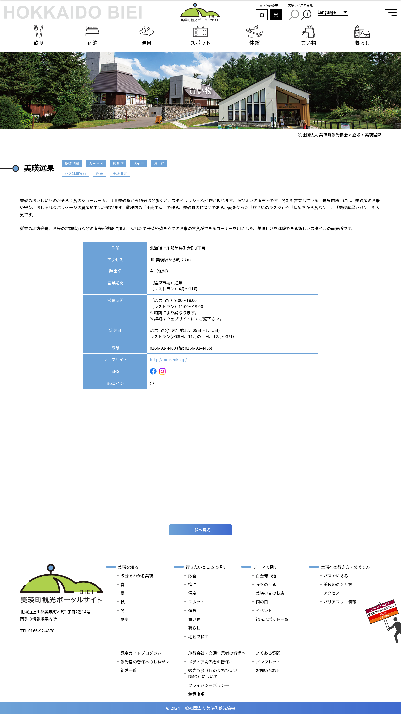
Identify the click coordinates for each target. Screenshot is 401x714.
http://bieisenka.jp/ (168, 359)
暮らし (194, 628)
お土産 (159, 163)
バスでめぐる (336, 575)
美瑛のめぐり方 (338, 584)
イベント (264, 610)
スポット (196, 602)
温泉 (192, 593)
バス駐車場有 (75, 173)
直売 (99, 173)
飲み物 (118, 163)
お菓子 (138, 163)
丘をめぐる (266, 584)
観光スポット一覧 (272, 619)
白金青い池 (266, 575)
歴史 (124, 619)
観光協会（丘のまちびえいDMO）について (212, 673)
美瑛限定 (120, 173)
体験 (192, 610)
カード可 (96, 163)
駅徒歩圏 (72, 163)
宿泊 (192, 584)
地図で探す (198, 636)
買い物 (194, 619)
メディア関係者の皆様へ (210, 661)
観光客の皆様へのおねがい (145, 661)
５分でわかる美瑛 (136, 575)
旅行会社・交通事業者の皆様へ (217, 653)
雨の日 (262, 602)
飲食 (192, 575)
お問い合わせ (268, 670)
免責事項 (196, 694)
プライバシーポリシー (208, 685)
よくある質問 (268, 653)
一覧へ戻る (200, 530)
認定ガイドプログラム (140, 653)
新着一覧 (128, 670)
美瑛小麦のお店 (270, 593)
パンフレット (268, 661)
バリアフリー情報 (340, 602)
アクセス (332, 593)
